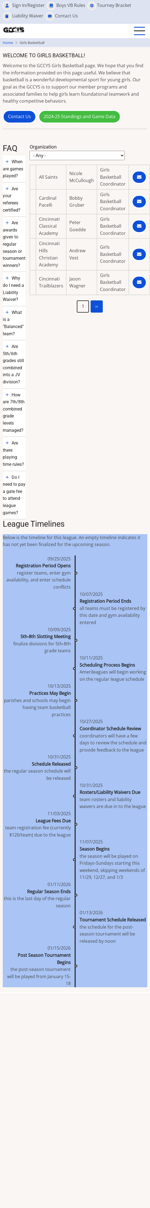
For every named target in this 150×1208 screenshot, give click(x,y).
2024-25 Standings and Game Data (79, 116)
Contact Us (19, 116)
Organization (43, 147)
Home (8, 42)
